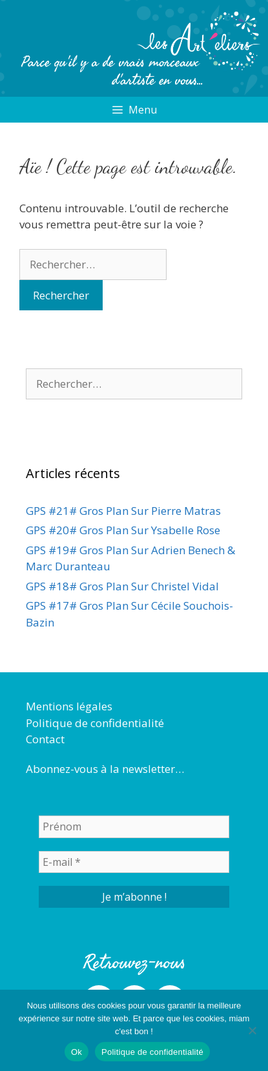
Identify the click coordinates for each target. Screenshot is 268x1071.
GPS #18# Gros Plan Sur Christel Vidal (122, 586)
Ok (76, 1052)
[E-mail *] (134, 862)
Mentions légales (69, 706)
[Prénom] (134, 826)
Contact (45, 739)
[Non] (251, 1030)
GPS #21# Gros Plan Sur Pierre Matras (123, 510)
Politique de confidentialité (95, 723)
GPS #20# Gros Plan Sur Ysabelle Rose (123, 530)
